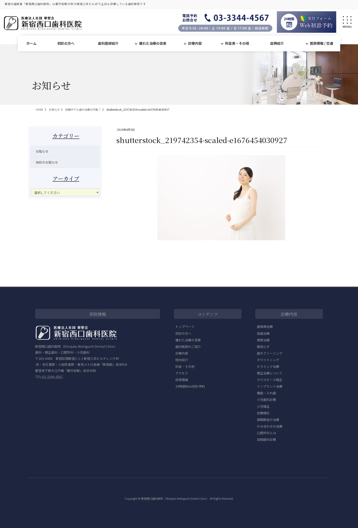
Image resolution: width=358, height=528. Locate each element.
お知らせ (42, 151)
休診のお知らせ (47, 162)
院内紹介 (181, 360)
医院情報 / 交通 (321, 43)
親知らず (263, 346)
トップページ (185, 326)
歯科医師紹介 (108, 43)
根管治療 (263, 340)
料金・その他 (185, 366)
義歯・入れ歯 (266, 393)
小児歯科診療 (266, 399)
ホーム (31, 43)
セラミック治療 (268, 366)
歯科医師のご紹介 (188, 346)
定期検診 (263, 413)
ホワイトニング (268, 360)
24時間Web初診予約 (190, 386)
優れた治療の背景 (152, 43)
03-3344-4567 (52, 376)
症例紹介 (277, 43)
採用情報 (181, 379)
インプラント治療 (269, 386)
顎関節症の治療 (268, 419)
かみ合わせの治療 (269, 426)
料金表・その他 (237, 43)
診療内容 (195, 43)
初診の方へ (65, 43)
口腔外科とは (266, 433)
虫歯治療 (263, 333)
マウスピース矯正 (269, 379)
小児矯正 (263, 406)
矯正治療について (269, 373)
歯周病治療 (265, 326)
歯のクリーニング (269, 353)
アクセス (181, 373)
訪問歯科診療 (266, 439)
